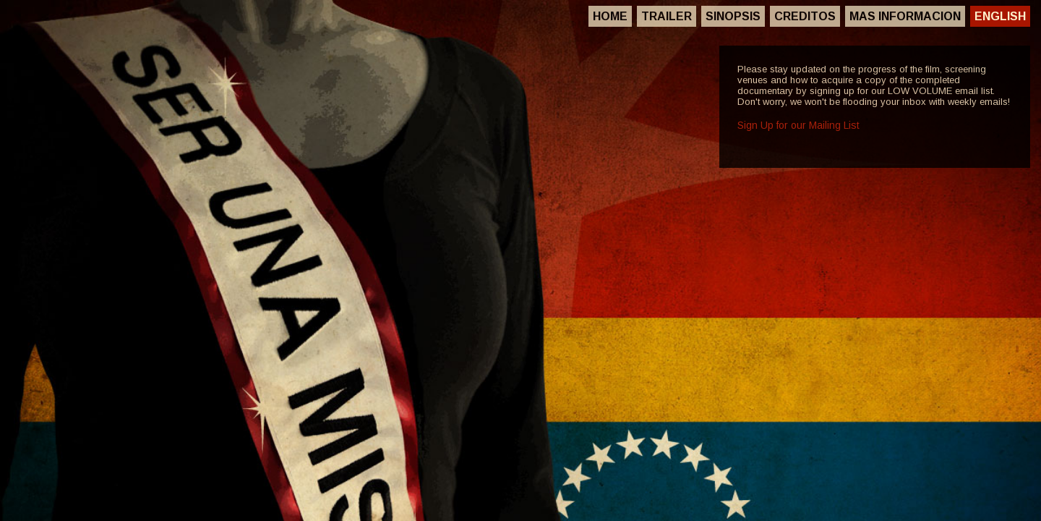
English (1000, 16)
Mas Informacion (905, 16)
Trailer (666, 16)
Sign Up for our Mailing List (798, 125)
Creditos (805, 16)
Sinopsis (733, 16)
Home (610, 16)
